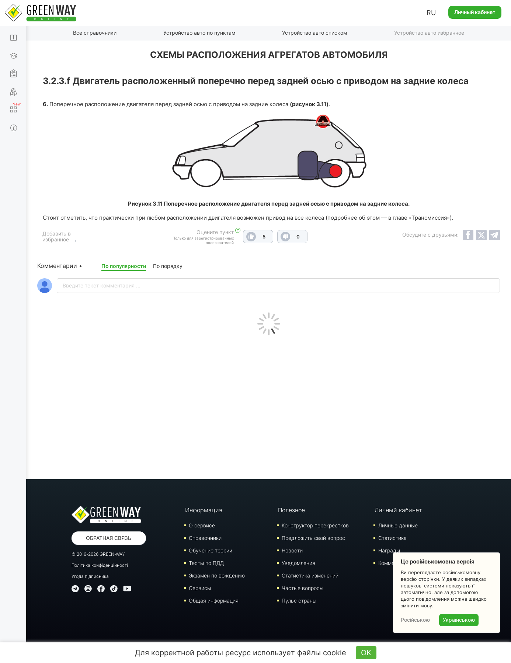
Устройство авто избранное (429, 32)
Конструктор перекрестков (315, 525)
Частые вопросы (302, 588)
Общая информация (214, 600)
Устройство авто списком (314, 32)
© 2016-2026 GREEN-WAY (98, 553)
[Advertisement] (269, 405)
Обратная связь (108, 537)
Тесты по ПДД (206, 562)
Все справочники (95, 32)
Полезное (291, 509)
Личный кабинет (475, 12)
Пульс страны (299, 600)
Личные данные (398, 525)
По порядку (167, 265)
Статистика (392, 537)
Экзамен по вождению (217, 575)
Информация (203, 509)
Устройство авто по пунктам (199, 32)
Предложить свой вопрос (313, 537)
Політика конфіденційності (100, 565)
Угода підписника (90, 576)
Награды (389, 550)
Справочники (205, 537)
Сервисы (200, 588)
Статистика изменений (310, 575)
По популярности (123, 265)
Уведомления (298, 562)
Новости (292, 550)
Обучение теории (210, 550)
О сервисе (202, 525)
